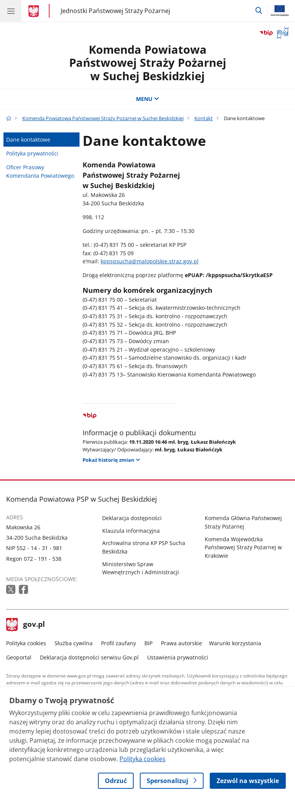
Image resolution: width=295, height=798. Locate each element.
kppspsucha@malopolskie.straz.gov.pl (150, 261)
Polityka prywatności (32, 153)
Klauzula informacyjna (131, 530)
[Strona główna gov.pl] (34, 11)
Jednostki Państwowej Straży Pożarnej (115, 10)
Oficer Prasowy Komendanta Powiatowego (40, 171)
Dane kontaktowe (28, 139)
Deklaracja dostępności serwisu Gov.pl (89, 657)
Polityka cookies (26, 643)
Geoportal (18, 657)
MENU (147, 98)
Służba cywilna (74, 643)
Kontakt (203, 118)
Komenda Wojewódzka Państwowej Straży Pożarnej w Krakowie (243, 547)
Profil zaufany (118, 643)
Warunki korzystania (235, 643)
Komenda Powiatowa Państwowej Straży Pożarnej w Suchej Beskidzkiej (147, 62)
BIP (148, 643)
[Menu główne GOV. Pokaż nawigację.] (11, 10)
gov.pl (25, 625)
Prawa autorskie (181, 643)
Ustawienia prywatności (177, 657)
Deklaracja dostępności (132, 518)
